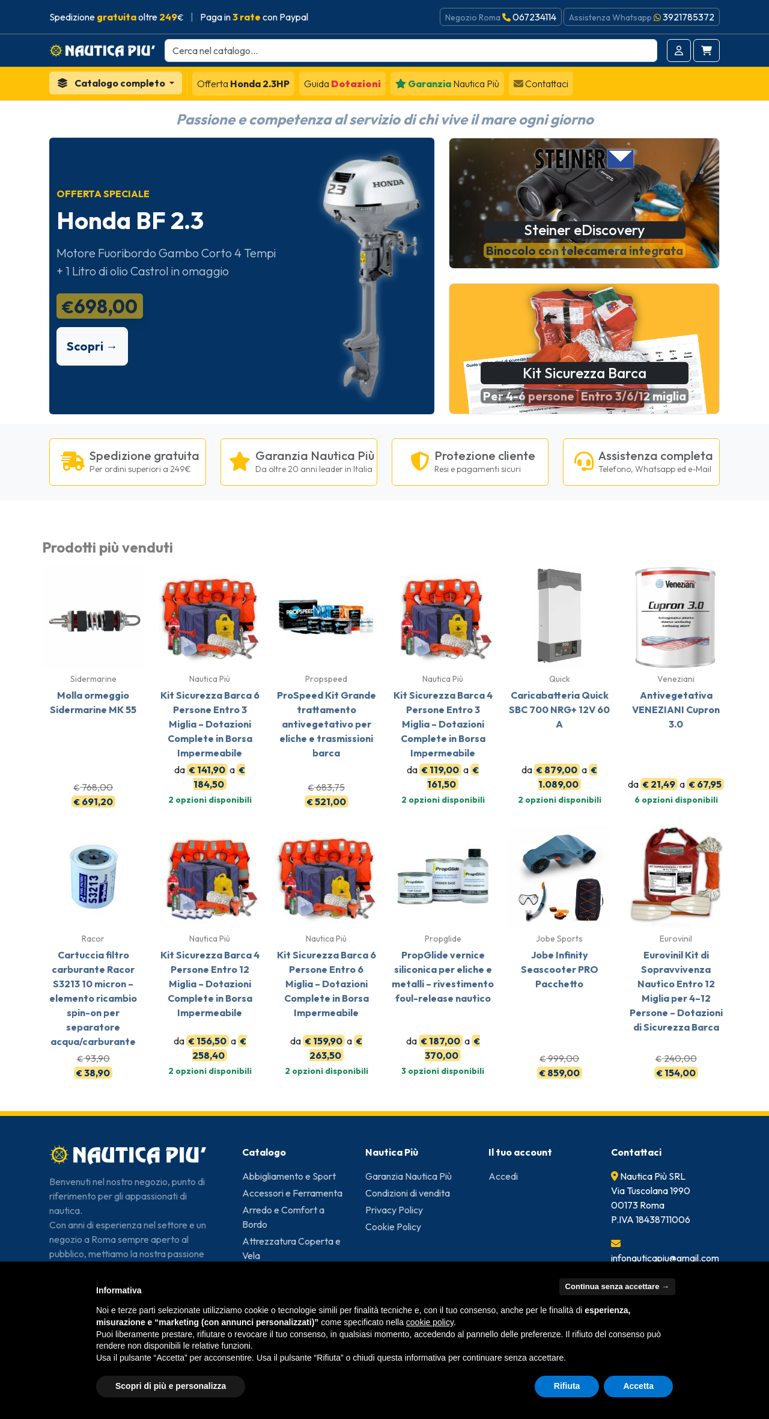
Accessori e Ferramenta (292, 1193)
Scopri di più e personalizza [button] (170, 1386)
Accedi (503, 1176)
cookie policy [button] (430, 1322)
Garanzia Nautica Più (408, 1176)
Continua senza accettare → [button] (617, 1286)
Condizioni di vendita (407, 1193)
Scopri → (92, 346)
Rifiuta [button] (567, 1386)
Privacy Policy (394, 1210)
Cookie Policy (393, 1227)
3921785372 (688, 17)
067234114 (534, 17)
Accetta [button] (638, 1386)
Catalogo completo (112, 83)
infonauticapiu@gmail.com (665, 1258)
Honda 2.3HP (243, 84)
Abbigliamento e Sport (289, 1176)
